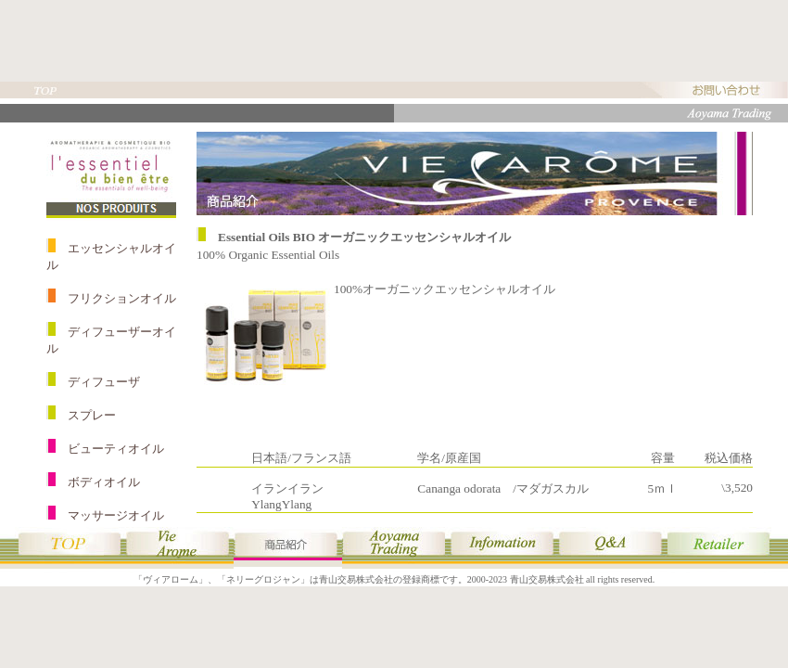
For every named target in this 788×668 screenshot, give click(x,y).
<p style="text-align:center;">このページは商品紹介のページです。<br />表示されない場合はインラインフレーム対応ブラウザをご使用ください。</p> (394, 321)
